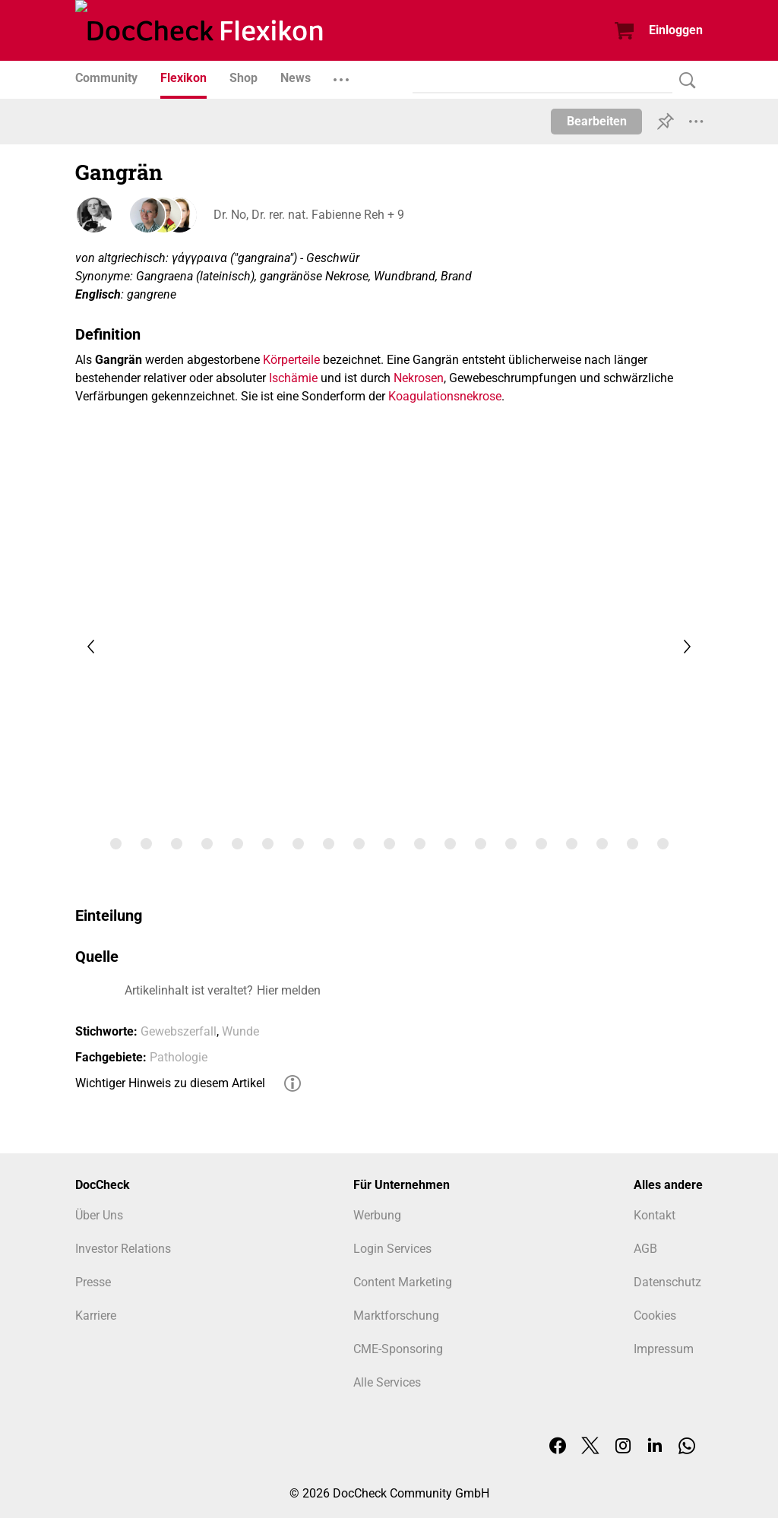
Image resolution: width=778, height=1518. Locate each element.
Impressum (664, 1349)
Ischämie (293, 378)
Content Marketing (402, 1282)
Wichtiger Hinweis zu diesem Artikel (170, 1083)
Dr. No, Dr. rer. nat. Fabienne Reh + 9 (307, 214)
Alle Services (387, 1382)
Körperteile (291, 360)
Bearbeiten (597, 121)
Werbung (377, 1215)
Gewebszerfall (179, 1031)
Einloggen (676, 30)
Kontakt (654, 1215)
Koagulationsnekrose (444, 396)
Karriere (95, 1315)
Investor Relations (123, 1248)
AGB (645, 1248)
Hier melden (289, 990)
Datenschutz (667, 1282)
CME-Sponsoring (398, 1349)
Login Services (392, 1248)
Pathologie (178, 1057)
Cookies (655, 1315)
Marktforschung (396, 1315)
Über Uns (99, 1215)
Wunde (240, 1031)
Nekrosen (419, 378)
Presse (93, 1282)
